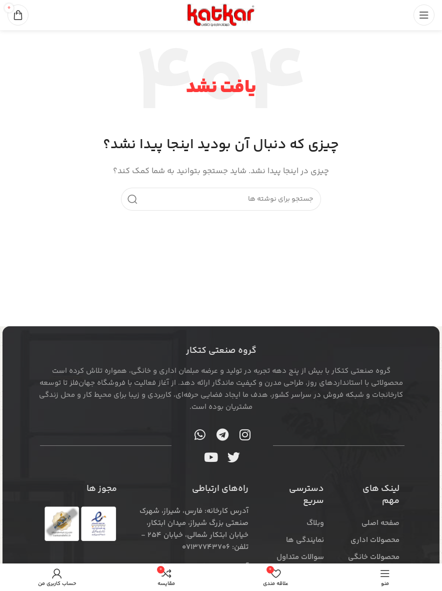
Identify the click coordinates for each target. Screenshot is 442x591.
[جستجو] (221, 199)
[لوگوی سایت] (221, 15)
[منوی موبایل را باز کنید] (424, 15)
